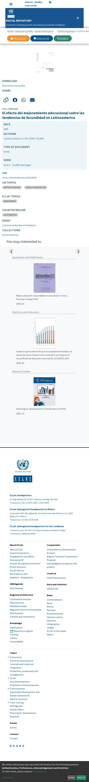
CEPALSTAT (52, 588)
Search (62, 38)
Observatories (17, 602)
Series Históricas (66, 31)
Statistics (14, 716)
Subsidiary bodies (18, 606)
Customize (7, 777)
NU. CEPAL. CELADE (34, 138)
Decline (71, 777)
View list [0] (41, 38)
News (49, 603)
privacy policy (39, 771)
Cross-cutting (17, 702)
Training (14, 634)
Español (38, 2)
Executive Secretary (19, 553)
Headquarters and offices (22, 556)
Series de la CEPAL (24, 31)
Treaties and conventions (22, 616)
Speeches (51, 620)
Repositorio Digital (23, 631)
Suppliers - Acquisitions (21, 577)
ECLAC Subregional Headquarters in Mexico (32, 509)
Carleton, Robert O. (13, 138)
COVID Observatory (56, 577)
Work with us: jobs (19, 573)
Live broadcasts (54, 599)
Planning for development (23, 713)
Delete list (18, 38)
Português (31, 5)
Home (10, 31)
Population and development (24, 685)
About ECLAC (16, 549)
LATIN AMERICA (10, 215)
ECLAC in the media (56, 631)
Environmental (17, 688)
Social (13, 678)
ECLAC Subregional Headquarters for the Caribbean (37, 526)
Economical (16, 657)
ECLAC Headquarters (21, 495)
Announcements (55, 613)
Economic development (21, 660)
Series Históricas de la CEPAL (45, 31)
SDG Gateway (16, 588)
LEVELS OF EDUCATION (36, 187)
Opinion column (55, 617)
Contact (14, 738)
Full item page (10, 108)
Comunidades (16, 641)
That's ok (81, 777)
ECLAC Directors (18, 566)
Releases (51, 610)
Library (13, 638)
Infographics (53, 624)
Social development (20, 681)
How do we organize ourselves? (25, 563)
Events (50, 606)
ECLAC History (17, 570)
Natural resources (19, 699)
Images (50, 627)
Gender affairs (16, 709)
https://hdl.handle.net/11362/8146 (19, 177)
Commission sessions (20, 599)
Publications (16, 627)
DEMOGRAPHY (10, 201)
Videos (50, 634)
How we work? (17, 559)
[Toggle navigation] (76, 18)
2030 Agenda (16, 706)
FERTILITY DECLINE (12, 187)
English (29, 2)
